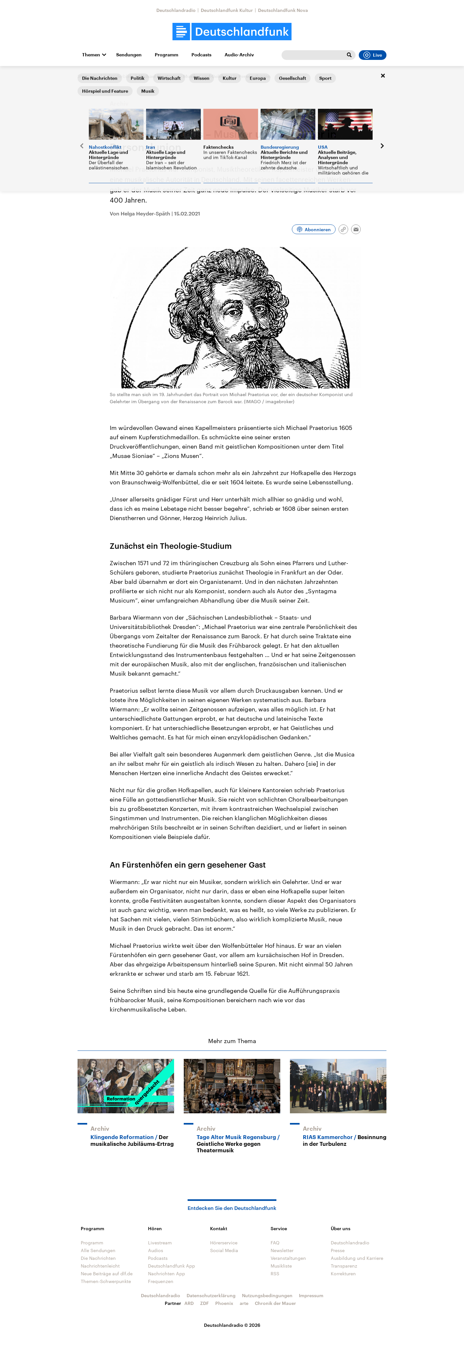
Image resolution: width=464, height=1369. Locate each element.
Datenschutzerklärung (211, 1295)
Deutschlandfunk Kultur (227, 10)
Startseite (88, 76)
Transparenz (344, 1266)
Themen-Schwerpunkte (106, 1281)
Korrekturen (343, 1273)
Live (372, 55)
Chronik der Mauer (275, 1303)
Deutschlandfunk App (171, 1266)
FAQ (275, 1242)
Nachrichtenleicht (100, 1266)
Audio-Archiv (239, 54)
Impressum (311, 1295)
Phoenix (224, 1303)
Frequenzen (160, 1281)
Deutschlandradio (176, 10)
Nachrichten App (166, 1273)
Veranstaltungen (288, 1258)
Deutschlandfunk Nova (283, 10)
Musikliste (281, 1266)
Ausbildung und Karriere (357, 1258)
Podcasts (201, 54)
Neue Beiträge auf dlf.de (107, 1273)
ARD (189, 1303)
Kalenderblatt (118, 76)
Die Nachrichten (98, 1258)
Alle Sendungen (98, 1250)
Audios (155, 1250)
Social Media (224, 1250)
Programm (166, 54)
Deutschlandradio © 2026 (232, 1325)
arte (244, 1303)
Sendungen (129, 54)
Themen (91, 54)
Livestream (160, 1242)
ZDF (204, 1303)
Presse (338, 1250)
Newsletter (282, 1250)
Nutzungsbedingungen (267, 1295)
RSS (275, 1273)
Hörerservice (223, 1242)
